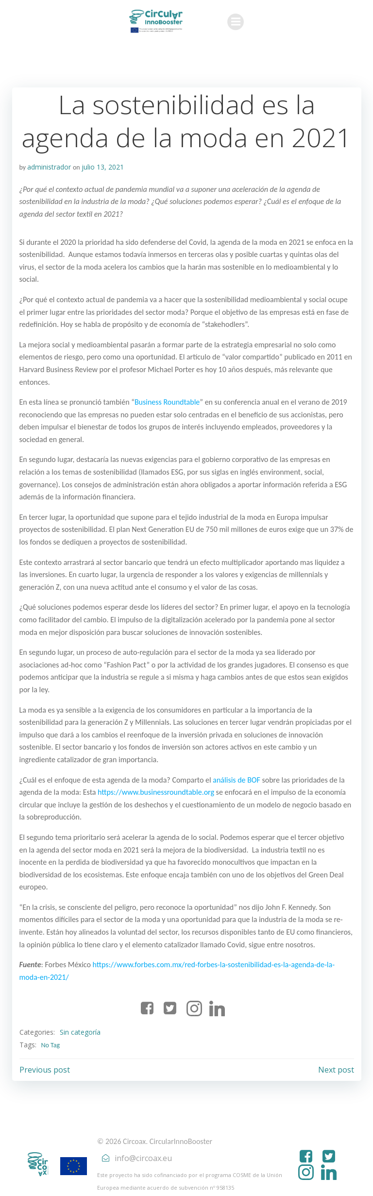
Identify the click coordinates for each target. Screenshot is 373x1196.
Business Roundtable (166, 402)
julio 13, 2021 (102, 166)
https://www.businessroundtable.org (156, 792)
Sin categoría (79, 1020)
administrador (49, 166)
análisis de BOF (236, 780)
